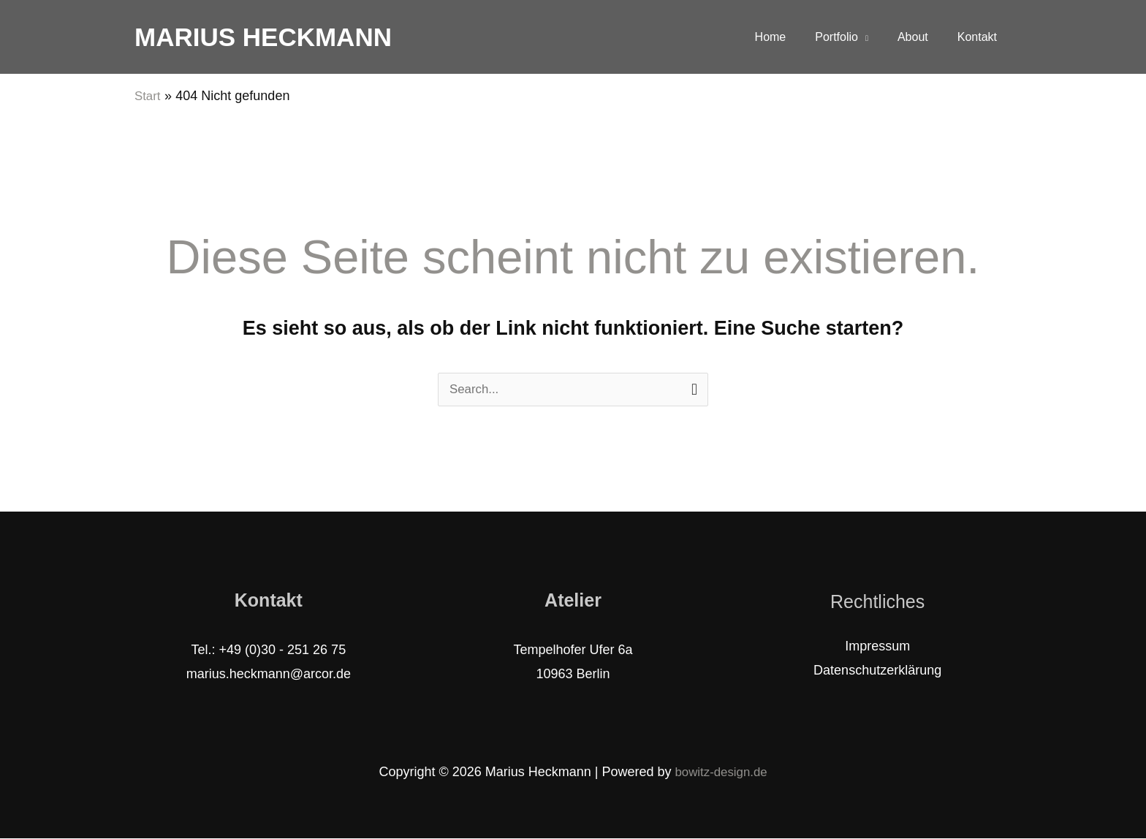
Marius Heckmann (263, 37)
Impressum (877, 646)
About (921, 37)
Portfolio (851, 37)
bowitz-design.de (721, 772)
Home (791, 37)
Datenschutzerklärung (877, 671)
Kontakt (980, 37)
